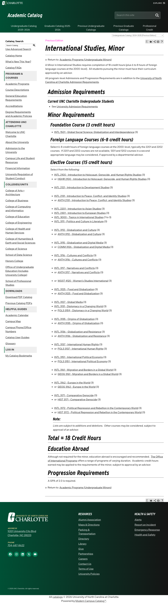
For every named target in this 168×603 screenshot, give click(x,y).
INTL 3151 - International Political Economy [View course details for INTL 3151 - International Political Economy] (78, 357)
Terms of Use (86, 568)
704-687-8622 (16, 545)
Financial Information (17, 168)
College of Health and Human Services (17, 230)
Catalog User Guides (17, 337)
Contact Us (84, 563)
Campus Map (13, 321)
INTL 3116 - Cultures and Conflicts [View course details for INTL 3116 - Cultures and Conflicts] (73, 255)
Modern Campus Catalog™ (90, 601)
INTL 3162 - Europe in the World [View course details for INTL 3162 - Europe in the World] (72, 382)
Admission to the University (15, 150)
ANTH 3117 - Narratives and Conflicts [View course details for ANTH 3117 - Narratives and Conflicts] (79, 272)
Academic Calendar (16, 315)
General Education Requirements (16, 97)
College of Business (16, 200)
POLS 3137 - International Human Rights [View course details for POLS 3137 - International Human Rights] (80, 348)
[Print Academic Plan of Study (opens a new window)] (147, 41)
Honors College (14, 261)
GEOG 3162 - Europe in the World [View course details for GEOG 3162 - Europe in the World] (76, 386)
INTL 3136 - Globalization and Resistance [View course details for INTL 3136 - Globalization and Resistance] (77, 331)
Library (82, 543)
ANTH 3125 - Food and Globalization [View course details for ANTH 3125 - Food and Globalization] (78, 293)
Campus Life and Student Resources (20, 160)
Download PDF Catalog (18, 297)
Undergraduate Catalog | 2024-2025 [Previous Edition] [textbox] (134, 35)
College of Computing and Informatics (18, 208)
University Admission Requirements (77, 106)
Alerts (138, 519)
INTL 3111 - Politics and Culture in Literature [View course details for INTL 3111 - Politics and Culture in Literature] (79, 221)
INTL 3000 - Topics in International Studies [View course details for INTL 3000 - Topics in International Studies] (78, 217)
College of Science (16, 248)
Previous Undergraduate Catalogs (91, 28)
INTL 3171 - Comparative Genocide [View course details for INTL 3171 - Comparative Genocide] (74, 395)
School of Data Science (18, 254)
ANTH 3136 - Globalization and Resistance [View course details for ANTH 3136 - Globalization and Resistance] (82, 336)
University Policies (89, 573)
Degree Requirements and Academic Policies (18, 114)
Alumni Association (89, 519)
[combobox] (138, 35)
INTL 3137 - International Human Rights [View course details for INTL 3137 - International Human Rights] (76, 344)
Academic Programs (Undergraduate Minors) (86, 59)
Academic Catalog (25, 15)
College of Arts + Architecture (14, 192)
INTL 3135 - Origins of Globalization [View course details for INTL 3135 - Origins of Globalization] (74, 319)
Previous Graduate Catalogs (123, 28)
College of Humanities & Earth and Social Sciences (20, 240)
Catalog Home (13, 55)
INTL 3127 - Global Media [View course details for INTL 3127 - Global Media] (68, 302)
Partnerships (85, 553)
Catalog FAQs (13, 67)
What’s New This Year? (18, 61)
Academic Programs (17, 83)
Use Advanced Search (18, 49)
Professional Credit (149, 28)
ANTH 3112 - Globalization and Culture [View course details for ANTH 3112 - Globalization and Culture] (79, 234)
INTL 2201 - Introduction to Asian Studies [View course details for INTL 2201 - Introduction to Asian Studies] (77, 208)
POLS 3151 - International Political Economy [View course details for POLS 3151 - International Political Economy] (82, 361)
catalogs (58, 596)
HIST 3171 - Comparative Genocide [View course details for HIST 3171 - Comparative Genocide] (77, 399)
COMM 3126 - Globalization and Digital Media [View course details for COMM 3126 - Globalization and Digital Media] (84, 247)
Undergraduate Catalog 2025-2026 (24, 28)
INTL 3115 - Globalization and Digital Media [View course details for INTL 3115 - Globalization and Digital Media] (78, 242)
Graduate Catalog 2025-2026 (57, 28)
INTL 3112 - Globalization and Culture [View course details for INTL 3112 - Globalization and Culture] (75, 230)
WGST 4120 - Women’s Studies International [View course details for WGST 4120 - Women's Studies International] (83, 280)
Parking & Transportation (86, 531)
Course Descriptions (17, 89)
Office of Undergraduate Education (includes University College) (19, 271)
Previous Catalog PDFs (18, 303)
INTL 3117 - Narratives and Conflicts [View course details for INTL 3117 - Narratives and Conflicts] (74, 268)
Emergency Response (147, 529)
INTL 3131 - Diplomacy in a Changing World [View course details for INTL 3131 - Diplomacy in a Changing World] (78, 306)
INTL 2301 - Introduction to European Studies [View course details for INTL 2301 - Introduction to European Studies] (80, 213)
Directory (83, 538)
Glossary (10, 343)
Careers (83, 558)
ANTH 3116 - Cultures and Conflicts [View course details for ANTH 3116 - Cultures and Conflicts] (78, 259)
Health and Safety (145, 534)
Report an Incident (145, 524)
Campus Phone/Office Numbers (18, 329)
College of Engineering (18, 222)
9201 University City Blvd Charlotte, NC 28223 (22, 533)
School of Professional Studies (18, 283)
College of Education (17, 216)
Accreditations (14, 106)
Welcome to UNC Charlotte (15, 134)
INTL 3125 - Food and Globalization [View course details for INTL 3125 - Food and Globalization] (74, 289)
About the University (17, 142)
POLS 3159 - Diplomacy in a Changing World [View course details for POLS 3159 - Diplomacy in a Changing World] (83, 310)
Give (81, 548)
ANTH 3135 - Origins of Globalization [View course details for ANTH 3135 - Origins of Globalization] (79, 323)
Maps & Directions (89, 524)
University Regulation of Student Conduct (19, 176)
